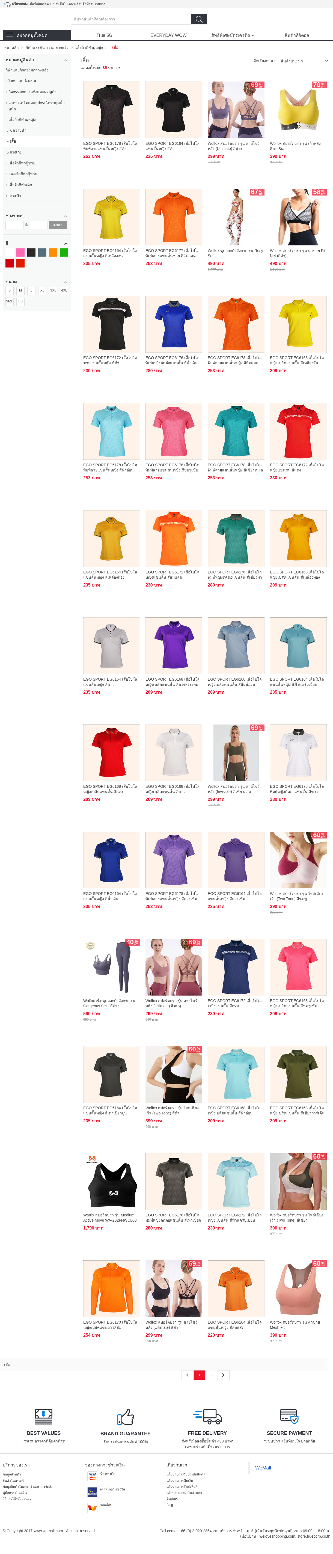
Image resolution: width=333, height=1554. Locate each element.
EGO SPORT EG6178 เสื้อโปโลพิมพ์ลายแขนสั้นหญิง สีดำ (110, 146)
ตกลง (57, 225)
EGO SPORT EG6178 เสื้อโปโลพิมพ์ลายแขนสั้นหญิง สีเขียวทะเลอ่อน (235, 468)
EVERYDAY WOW (168, 35)
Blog (169, 1505)
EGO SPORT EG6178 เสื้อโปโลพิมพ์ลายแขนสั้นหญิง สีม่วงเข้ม (172, 896)
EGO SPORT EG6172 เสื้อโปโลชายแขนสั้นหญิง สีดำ (110, 360)
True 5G (104, 35)
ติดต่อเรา (173, 1499)
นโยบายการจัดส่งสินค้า (183, 1487)
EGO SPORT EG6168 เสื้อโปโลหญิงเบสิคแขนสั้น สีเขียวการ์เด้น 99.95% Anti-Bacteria (297, 1111)
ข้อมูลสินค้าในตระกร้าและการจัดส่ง (28, 1487)
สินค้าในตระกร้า (14, 1481)
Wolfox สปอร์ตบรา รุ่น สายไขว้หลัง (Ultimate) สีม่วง (234, 146)
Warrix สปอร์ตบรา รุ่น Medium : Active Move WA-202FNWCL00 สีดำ (110, 1218)
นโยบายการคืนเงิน (179, 1481)
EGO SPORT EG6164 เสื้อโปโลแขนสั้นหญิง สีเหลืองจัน (110, 253)
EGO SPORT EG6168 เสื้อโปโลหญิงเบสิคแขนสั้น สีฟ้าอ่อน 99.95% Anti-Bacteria (235, 1111)
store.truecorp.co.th (313, 1536)
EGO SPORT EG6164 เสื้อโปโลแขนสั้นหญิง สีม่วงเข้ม (235, 896)
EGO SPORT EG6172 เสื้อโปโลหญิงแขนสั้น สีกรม (235, 1003)
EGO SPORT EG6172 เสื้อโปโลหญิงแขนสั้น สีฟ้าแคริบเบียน (235, 1217)
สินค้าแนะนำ (305, 61)
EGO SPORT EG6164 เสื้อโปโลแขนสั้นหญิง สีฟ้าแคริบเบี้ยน (297, 681)
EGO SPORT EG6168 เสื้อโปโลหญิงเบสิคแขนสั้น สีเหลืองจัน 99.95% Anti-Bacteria (297, 361)
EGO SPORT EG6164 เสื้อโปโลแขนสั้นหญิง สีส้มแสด (235, 1324)
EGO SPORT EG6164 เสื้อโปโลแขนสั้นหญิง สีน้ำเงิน (110, 896)
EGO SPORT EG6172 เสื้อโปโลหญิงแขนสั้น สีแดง (297, 467)
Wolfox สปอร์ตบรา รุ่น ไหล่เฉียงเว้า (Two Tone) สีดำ (172, 1110)
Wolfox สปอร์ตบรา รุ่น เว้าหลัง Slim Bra (295, 146)
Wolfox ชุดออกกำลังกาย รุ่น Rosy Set (235, 253)
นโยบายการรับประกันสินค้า (185, 1474)
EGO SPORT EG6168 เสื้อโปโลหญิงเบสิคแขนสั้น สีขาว (172, 788)
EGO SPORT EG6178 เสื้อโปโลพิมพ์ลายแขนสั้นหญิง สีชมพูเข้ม (172, 467)
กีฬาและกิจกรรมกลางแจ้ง (47, 47)
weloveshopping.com (277, 1536)
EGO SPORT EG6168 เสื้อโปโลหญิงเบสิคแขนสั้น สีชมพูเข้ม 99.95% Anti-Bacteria (297, 1004)
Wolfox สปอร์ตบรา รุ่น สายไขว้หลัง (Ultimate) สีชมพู (171, 1003)
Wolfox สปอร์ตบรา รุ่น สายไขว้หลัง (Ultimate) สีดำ (171, 1324)
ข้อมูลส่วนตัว (12, 1474)
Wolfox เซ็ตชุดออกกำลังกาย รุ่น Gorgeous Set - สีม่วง (109, 1003)
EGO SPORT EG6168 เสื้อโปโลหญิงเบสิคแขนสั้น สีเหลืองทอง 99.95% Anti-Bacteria (297, 575)
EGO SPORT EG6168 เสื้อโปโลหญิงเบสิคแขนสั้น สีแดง (110, 788)
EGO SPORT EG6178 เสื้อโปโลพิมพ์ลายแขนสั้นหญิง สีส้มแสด (235, 360)
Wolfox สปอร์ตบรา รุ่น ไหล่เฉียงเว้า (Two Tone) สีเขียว (296, 1217)
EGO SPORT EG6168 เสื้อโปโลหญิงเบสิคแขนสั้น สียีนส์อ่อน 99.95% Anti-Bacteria (235, 682)
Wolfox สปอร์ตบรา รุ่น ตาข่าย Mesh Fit (295, 1324)
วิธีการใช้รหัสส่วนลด (17, 1499)
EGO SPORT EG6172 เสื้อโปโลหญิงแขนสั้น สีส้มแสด (172, 574)
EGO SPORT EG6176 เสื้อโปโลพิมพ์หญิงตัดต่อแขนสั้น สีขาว (297, 788)
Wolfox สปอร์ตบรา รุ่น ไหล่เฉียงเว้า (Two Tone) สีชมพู (296, 896)
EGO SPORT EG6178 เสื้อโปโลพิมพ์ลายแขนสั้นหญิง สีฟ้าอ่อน (110, 467)
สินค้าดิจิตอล (297, 35)
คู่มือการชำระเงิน (15, 1493)
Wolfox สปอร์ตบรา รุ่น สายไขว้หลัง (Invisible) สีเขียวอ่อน (234, 788)
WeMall (263, 1468)
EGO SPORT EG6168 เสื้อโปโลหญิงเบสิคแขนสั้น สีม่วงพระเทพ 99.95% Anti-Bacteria (172, 682)
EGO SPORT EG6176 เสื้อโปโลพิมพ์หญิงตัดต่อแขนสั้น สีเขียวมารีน (235, 575)
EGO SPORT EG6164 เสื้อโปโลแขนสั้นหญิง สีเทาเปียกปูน (110, 1110)
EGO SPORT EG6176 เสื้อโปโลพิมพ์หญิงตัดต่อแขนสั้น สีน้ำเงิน (172, 360)
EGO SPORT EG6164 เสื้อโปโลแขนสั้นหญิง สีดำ (172, 146)
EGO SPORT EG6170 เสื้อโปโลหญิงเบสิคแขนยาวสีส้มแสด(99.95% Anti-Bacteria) (110, 1325)
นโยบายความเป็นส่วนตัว (184, 1493)
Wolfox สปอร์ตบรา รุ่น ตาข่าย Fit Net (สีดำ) (297, 253)
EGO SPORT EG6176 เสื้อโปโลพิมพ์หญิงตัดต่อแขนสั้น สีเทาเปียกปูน (173, 1218)
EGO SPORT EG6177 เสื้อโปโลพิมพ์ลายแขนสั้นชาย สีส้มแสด (172, 253)
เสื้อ (115, 47)
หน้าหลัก (11, 47)
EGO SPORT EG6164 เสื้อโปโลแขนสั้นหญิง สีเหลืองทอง (110, 574)
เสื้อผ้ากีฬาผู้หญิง (89, 47)
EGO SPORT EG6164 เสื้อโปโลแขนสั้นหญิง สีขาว (110, 681)
